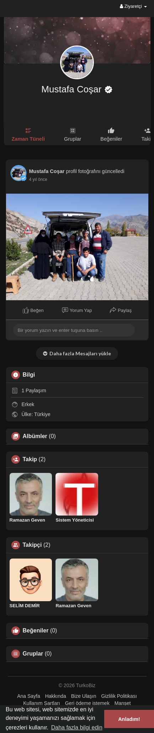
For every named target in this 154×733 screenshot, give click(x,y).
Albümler (35, 436)
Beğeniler (36, 631)
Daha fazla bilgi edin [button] (76, 727)
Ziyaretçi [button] (133, 6)
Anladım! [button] (129, 719)
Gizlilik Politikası (119, 696)
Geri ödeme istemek (87, 703)
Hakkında (55, 696)
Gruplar (33, 654)
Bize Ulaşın (83, 696)
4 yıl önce (38, 179)
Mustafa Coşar (72, 89)
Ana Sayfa (28, 696)
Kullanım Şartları (41, 703)
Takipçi (32, 545)
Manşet (123, 703)
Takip (30, 459)
